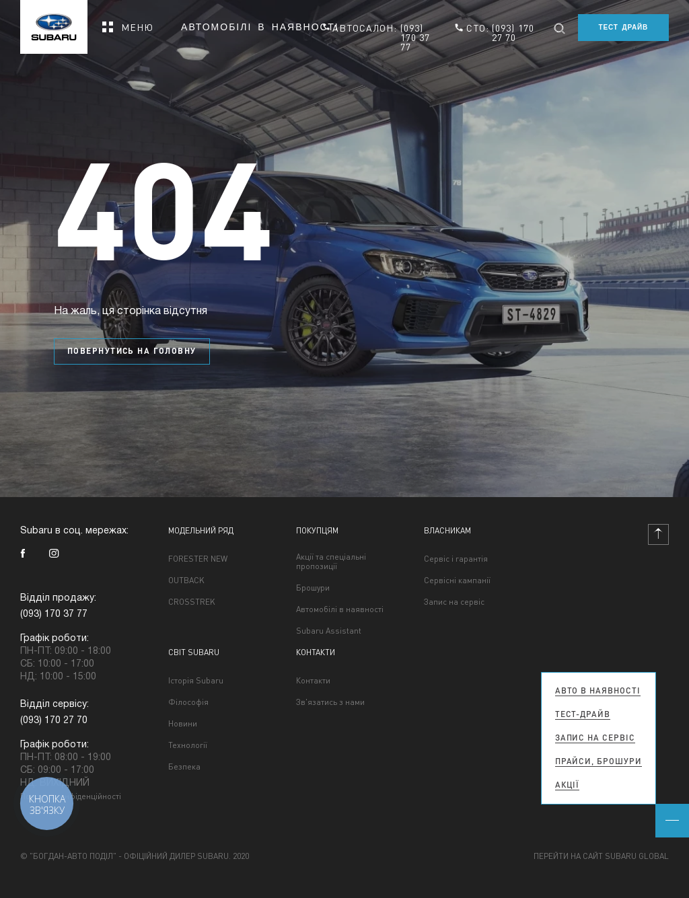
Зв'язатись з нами (330, 702)
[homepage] (53, 22)
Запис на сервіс (454, 602)
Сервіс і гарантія (456, 559)
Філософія (188, 702)
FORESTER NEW (197, 559)
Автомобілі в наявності (260, 27)
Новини (182, 723)
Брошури (313, 588)
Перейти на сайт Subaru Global (601, 856)
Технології (187, 745)
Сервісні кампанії (457, 580)
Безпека (184, 767)
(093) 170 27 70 (513, 32)
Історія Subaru (195, 680)
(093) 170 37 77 (415, 37)
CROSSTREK (191, 602)
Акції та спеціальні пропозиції (331, 561)
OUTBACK (186, 580)
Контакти (313, 680)
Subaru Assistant (328, 631)
